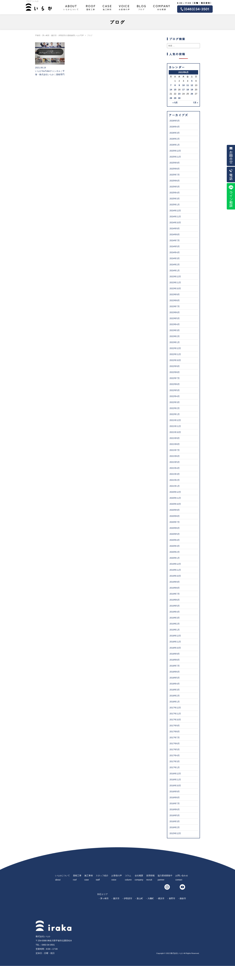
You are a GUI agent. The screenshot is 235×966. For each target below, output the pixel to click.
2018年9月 (175, 654)
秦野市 (172, 898)
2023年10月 (175, 288)
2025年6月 (175, 180)
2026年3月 (175, 133)
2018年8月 (175, 660)
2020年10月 (175, 504)
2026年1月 (175, 145)
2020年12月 (175, 492)
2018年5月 (175, 677)
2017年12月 (175, 707)
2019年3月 (175, 618)
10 (183, 85)
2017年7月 (175, 737)
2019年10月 (175, 576)
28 (171, 98)
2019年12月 (175, 564)
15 (175, 89)
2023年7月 (175, 306)
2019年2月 (175, 624)
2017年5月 (175, 749)
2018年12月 (175, 635)
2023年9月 (175, 294)
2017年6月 (175, 743)
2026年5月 (175, 120)
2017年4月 (175, 755)
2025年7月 (175, 174)
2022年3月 (175, 402)
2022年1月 (175, 414)
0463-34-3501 (48, 945)
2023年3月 (175, 330)
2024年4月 (175, 252)
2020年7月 (175, 522)
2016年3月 (175, 821)
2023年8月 (175, 300)
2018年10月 (175, 648)
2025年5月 (175, 186)
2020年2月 (175, 552)
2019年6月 (175, 600)
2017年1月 (175, 767)
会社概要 (161, 7)
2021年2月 (175, 480)
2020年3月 (175, 546)
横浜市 (161, 898)
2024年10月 (175, 222)
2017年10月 (175, 719)
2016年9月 (175, 791)
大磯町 (150, 898)
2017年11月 (175, 713)
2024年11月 (175, 216)
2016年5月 (175, 815)
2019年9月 (175, 582)
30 (179, 98)
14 (171, 89)
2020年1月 (175, 558)
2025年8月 (175, 168)
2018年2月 (175, 695)
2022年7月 (175, 378)
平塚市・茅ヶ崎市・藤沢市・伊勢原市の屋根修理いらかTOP (59, 35)
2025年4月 (175, 192)
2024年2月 (175, 264)
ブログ (141, 7)
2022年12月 (175, 348)
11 (187, 85)
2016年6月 (175, 809)
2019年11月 (175, 570)
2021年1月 (175, 486)
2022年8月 (175, 372)
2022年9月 (175, 366)
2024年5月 (175, 246)
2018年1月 (175, 701)
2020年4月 (175, 540)
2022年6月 (175, 384)
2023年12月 (175, 276)
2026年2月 (175, 139)
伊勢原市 (128, 898)
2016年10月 (175, 785)
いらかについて (71, 7)
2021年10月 (175, 432)
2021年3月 (175, 474)
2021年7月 (175, 450)
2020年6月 (175, 528)
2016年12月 (175, 773)
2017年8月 (175, 731)
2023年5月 (175, 318)
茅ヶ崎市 (104, 898)
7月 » (195, 102)
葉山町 (140, 898)
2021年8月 (175, 444)
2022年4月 (175, 396)
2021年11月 (175, 426)
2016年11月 (175, 779)
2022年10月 (175, 360)
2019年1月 (175, 629)
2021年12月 (175, 420)
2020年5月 (175, 534)
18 (187, 89)
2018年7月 (175, 666)
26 (192, 94)
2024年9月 (175, 228)
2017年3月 (175, 761)
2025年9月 (175, 162)
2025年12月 (175, 151)
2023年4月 (175, 324)
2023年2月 (175, 336)
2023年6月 (175, 312)
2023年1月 (175, 342)
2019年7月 (175, 594)
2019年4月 (175, 612)
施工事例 (107, 7)
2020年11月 (175, 498)
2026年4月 (175, 126)
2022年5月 (175, 390)
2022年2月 (175, 408)
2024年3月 (175, 258)
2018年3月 (175, 689)
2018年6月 (175, 672)
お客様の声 (124, 7)
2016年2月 (175, 827)
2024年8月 (175, 234)
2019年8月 (175, 588)
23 (179, 94)
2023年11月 (175, 282)
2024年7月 (175, 240)
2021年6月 (175, 456)
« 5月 (175, 102)
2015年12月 (175, 833)
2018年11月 (175, 641)
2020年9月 (175, 510)
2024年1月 (175, 270)
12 (192, 85)
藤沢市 (116, 898)
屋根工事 (91, 7)
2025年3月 (175, 198)
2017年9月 (175, 725)
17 (183, 89)
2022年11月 (175, 354)
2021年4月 (175, 468)
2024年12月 (175, 210)
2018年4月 (175, 683)
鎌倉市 (183, 898)
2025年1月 (175, 204)
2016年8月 (175, 797)
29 (175, 98)
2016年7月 (175, 803)
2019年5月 (175, 606)
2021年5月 (175, 462)
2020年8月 (175, 516)
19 (192, 89)
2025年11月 (175, 157)
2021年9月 (175, 438)
